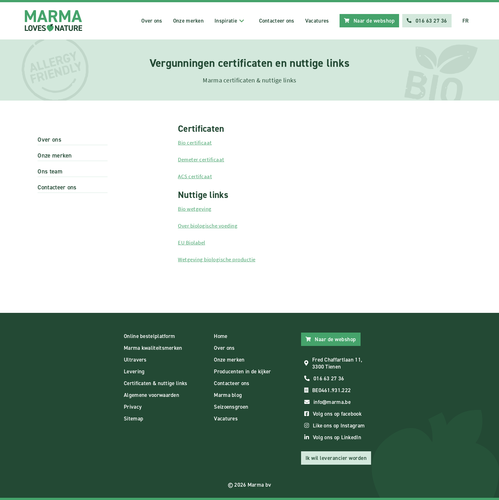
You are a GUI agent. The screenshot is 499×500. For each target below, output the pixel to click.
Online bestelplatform (149, 336)
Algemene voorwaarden (151, 394)
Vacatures (317, 20)
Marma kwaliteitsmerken (153, 347)
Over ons (151, 20)
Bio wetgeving (195, 208)
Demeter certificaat (201, 159)
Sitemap (133, 418)
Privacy (133, 406)
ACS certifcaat (195, 176)
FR (465, 20)
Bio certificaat (195, 142)
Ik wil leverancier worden (336, 457)
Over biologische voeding (207, 225)
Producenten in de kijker (242, 371)
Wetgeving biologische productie (217, 259)
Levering (134, 371)
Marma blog (228, 394)
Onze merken (188, 20)
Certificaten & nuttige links (155, 383)
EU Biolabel (191, 242)
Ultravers (135, 359)
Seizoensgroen (231, 406)
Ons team (50, 171)
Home (220, 336)
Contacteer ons (276, 20)
